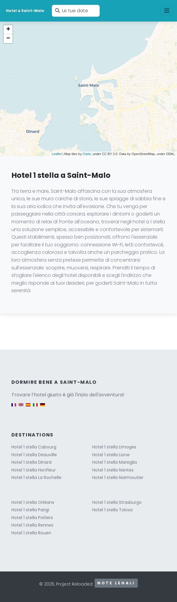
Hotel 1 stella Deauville (34, 455)
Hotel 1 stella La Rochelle (36, 477)
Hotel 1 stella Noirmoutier (117, 477)
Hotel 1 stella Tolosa (112, 510)
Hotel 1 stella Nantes (113, 470)
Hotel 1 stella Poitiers (32, 518)
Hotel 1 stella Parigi (30, 510)
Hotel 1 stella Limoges (114, 447)
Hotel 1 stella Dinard (31, 462)
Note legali (116, 583)
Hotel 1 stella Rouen (31, 533)
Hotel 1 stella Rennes (32, 525)
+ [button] (8, 29)
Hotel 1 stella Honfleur (33, 470)
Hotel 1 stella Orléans (32, 502)
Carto (87, 154)
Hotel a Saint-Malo (25, 10)
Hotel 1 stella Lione (111, 455)
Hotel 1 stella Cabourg (33, 447)
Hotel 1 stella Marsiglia (114, 462)
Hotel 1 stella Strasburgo (117, 502)
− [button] (8, 38)
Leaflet (56, 154)
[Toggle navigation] (166, 10)
